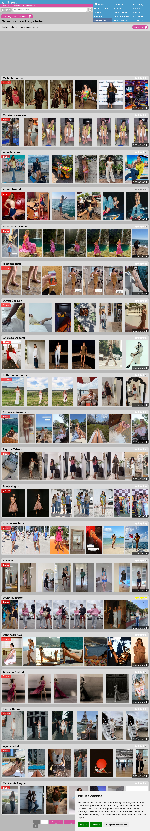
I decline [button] (96, 825)
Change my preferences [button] (116, 825)
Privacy (136, 12)
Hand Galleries (120, 20)
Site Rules (118, 4)
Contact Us (137, 20)
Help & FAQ (137, 4)
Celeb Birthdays (121, 16)
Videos (97, 12)
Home (101, 4)
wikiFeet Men (100, 20)
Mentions (98, 16)
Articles (117, 8)
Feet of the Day (120, 12)
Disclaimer (137, 16)
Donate (136, 8)
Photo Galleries (101, 8)
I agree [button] (83, 825)
